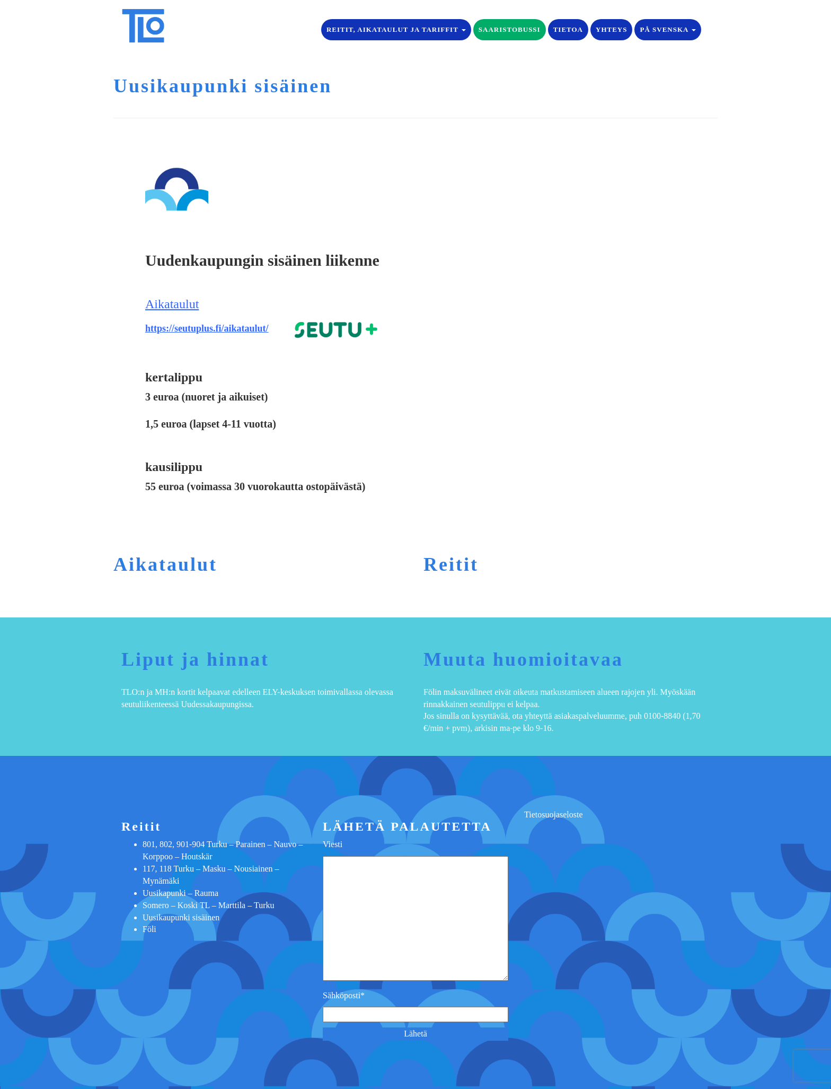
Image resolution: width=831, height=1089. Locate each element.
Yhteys (611, 29)
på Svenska (668, 29)
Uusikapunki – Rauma (180, 893)
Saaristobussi (510, 29)
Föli (149, 929)
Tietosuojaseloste (553, 814)
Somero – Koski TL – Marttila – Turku (208, 905)
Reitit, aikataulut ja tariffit (396, 29)
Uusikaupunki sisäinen (181, 917)
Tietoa (568, 29)
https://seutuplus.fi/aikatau (200, 328)
